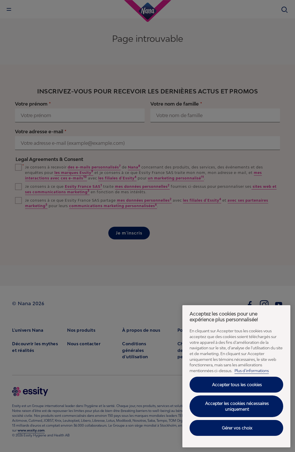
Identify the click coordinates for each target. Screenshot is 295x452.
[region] (236, 376)
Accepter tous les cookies (237, 384)
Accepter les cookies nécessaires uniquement (237, 406)
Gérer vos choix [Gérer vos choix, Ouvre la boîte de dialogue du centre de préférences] (237, 427)
